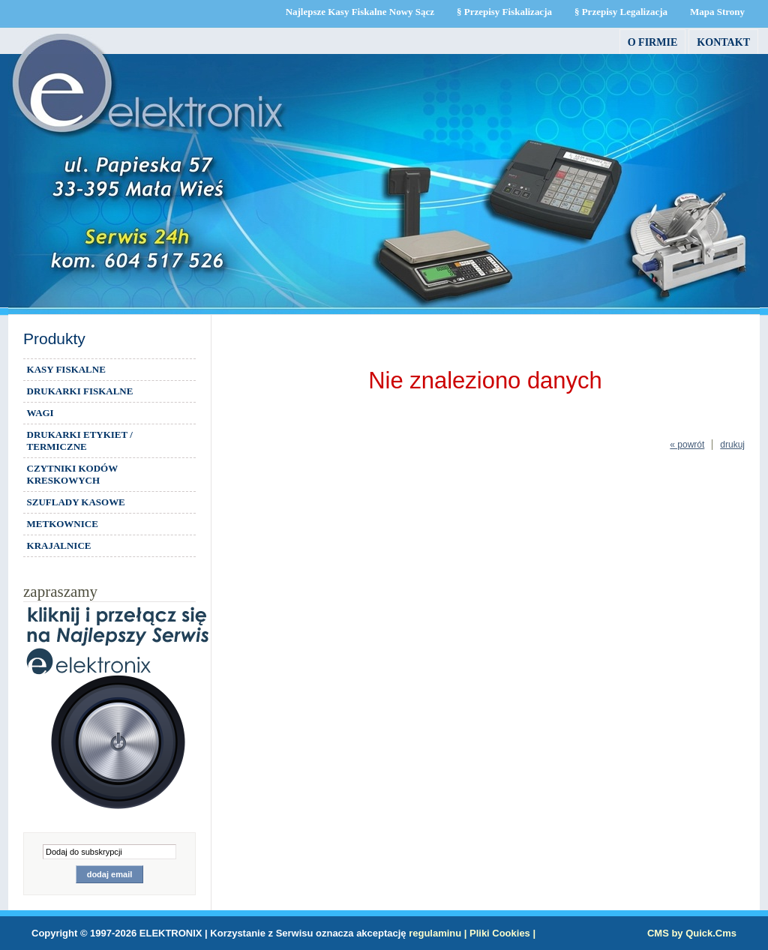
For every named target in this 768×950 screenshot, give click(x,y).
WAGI (40, 412)
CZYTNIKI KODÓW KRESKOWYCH (72, 474)
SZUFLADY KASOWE (76, 502)
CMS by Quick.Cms (691, 933)
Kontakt (723, 42)
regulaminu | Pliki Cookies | (472, 933)
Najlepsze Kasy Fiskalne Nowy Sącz (360, 11)
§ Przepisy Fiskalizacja (504, 11)
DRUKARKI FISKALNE (80, 391)
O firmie (653, 42)
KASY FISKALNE (66, 369)
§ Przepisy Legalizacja (621, 11)
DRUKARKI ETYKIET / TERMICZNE (80, 440)
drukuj (732, 444)
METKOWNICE (62, 523)
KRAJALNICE (59, 545)
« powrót (687, 444)
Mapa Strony (717, 11)
